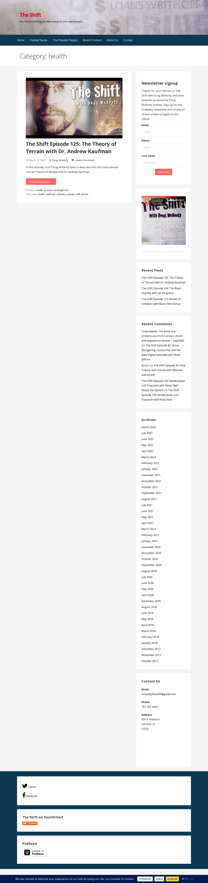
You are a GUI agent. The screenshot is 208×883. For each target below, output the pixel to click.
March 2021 (149, 529)
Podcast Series (38, 40)
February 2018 (150, 637)
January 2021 (149, 541)
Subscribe (164, 172)
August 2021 (149, 499)
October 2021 (150, 487)
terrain (85, 194)
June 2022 (148, 439)
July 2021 (147, 505)
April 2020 (148, 595)
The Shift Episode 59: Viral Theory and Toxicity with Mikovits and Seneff (163, 370)
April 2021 (148, 523)
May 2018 (147, 619)
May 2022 (147, 445)
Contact (128, 40)
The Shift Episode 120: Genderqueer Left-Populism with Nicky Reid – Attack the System (163, 385)
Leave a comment (85, 160)
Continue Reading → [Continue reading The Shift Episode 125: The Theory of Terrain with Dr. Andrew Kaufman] (40, 181)
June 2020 (148, 583)
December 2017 (151, 649)
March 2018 (149, 631)
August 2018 (149, 607)
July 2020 (147, 577)
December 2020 (151, 547)
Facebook (29, 795)
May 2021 (147, 517)
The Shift (30, 14)
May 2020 (147, 589)
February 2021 (150, 535)
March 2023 (149, 427)
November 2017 (151, 655)
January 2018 (149, 643)
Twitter (29, 786)
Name (146, 140)
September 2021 (152, 493)
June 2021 (148, 511)
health (40, 190)
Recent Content (92, 40)
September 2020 (152, 565)
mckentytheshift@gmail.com (159, 694)
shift (78, 194)
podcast (48, 190)
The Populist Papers (65, 40)
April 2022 (148, 451)
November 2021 (151, 481)
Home (21, 40)
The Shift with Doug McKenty (152, 252)
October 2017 (150, 661)
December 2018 (151, 601)
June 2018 (148, 613)
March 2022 (149, 457)
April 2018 (148, 625)
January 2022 (149, 469)
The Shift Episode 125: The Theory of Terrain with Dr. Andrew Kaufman (71, 147)
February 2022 (150, 463)
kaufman (50, 194)
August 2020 (149, 571)
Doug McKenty (60, 160)
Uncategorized (61, 190)
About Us (112, 40)
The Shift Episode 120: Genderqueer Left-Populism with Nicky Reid (161, 394)
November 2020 (151, 553)
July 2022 (147, 433)
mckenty (61, 194)
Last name (148, 156)
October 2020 (150, 559)
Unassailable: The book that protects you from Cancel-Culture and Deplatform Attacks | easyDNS (163, 336)
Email (145, 125)
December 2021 (151, 475)
